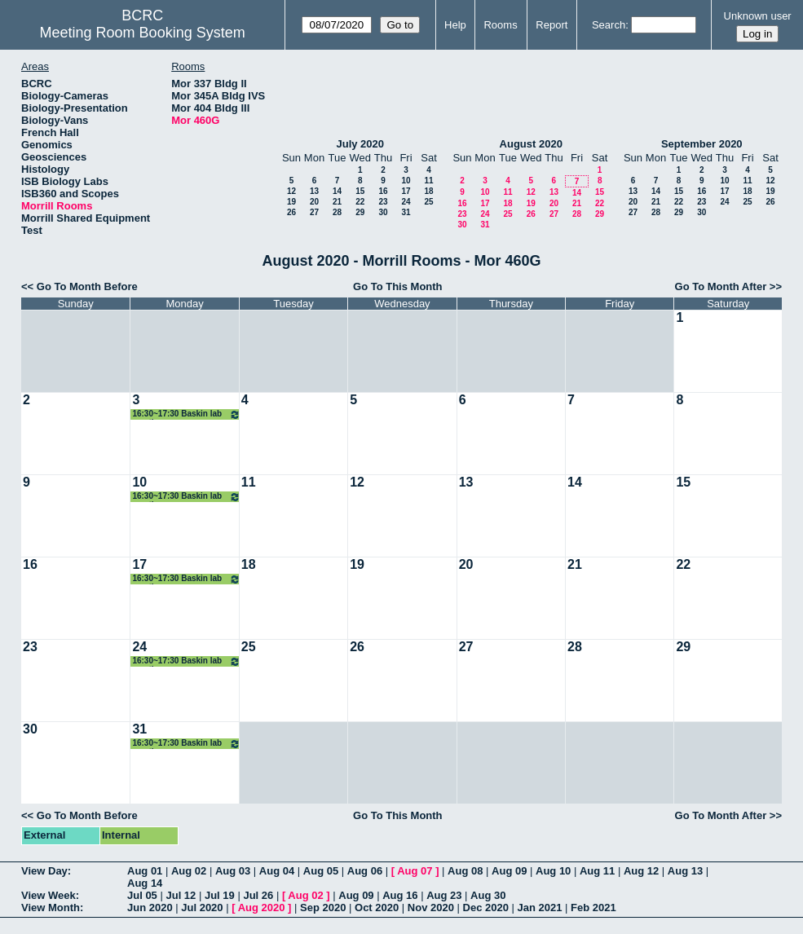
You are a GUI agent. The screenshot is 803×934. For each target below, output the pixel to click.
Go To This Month (398, 286)
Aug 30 (487, 895)
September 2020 (702, 144)
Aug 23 (443, 895)
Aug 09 (509, 871)
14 (337, 191)
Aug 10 (553, 871)
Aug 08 (465, 871)
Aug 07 (414, 871)
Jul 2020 (202, 907)
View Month (50, 907)
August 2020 (531, 144)
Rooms (500, 25)
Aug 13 (685, 871)
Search (608, 25)
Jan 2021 (540, 907)
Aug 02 (188, 871)
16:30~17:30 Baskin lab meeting (186, 414)
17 (405, 191)
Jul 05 (142, 895)
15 (359, 191)
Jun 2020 (150, 907)
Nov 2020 (431, 907)
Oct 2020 (377, 907)
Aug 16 (399, 895)
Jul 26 (258, 895)
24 (405, 201)
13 (314, 191)
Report (551, 25)
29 (359, 212)
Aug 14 (144, 883)
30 (382, 212)
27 (314, 212)
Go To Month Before (87, 286)
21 (337, 201)
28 (337, 212)
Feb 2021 (593, 907)
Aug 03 (232, 871)
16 (382, 191)
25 (428, 201)
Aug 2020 (261, 907)
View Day (44, 871)
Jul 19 (220, 895)
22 (359, 201)
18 (428, 191)
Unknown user (758, 16)
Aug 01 (144, 871)
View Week (48, 895)
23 (382, 201)
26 (291, 212)
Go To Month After (721, 286)
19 (291, 201)
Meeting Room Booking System (142, 32)
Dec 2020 (486, 907)
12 (291, 191)
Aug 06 (364, 871)
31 (405, 212)
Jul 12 (180, 895)
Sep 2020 (323, 907)
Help (455, 25)
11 (428, 180)
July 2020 (360, 144)
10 (405, 180)
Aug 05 (320, 871)
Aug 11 (597, 871)
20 (314, 201)
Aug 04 (276, 871)
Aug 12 (641, 871)
